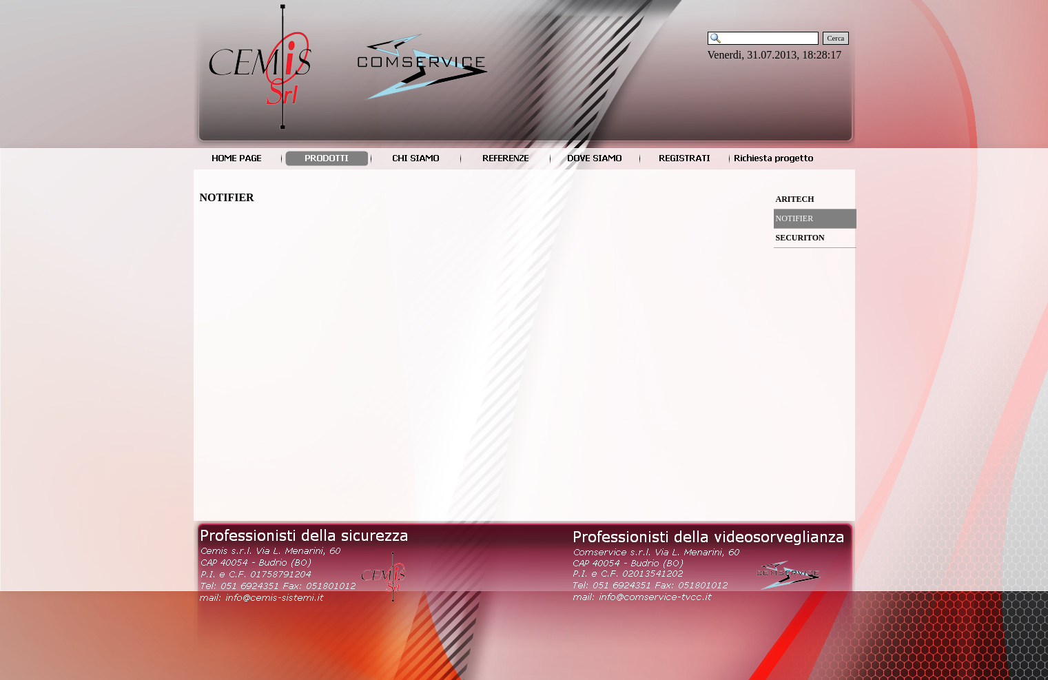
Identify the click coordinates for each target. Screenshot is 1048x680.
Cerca (836, 38)
